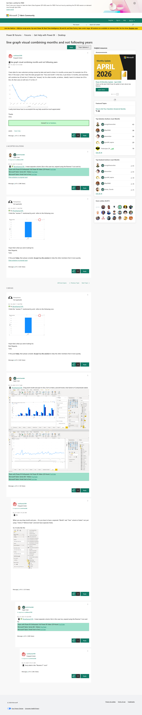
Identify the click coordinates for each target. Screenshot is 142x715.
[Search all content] (112, 24)
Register (110, 20)
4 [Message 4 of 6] (14, 183)
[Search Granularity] (80, 24)
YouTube (53, 169)
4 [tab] (115, 94)
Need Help (17, 131)
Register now (133, 28)
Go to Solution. (51, 123)
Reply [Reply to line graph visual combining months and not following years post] (84, 135)
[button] (71, 47)
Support (89, 15)
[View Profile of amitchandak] (21, 155)
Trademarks (131, 702)
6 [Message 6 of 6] (14, 267)
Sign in (118, 20)
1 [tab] (111, 94)
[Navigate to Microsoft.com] (11, 15)
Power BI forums (13, 35)
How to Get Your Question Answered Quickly (111, 109)
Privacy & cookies (111, 702)
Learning (80, 15)
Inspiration (48, 15)
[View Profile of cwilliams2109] (17, 55)
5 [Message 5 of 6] (27, 671)
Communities (64, 15)
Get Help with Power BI (44, 35)
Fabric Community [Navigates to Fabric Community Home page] (27, 15)
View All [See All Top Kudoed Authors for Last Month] (99, 193)
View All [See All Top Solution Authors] (99, 153)
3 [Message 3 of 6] (18, 589)
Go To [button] (131, 20)
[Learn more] (102, 89)
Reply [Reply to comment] (84, 188)
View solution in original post (18, 177)
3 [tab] (114, 94)
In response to (15, 159)
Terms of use (121, 702)
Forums (39, 15)
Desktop (61, 35)
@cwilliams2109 (19, 166)
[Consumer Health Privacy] (32, 708)
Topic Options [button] (83, 47)
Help (124, 20)
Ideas (55, 15)
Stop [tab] (117, 94)
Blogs (73, 15)
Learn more (10, 9)
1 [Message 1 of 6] (14, 135)
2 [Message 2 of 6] (14, 486)
